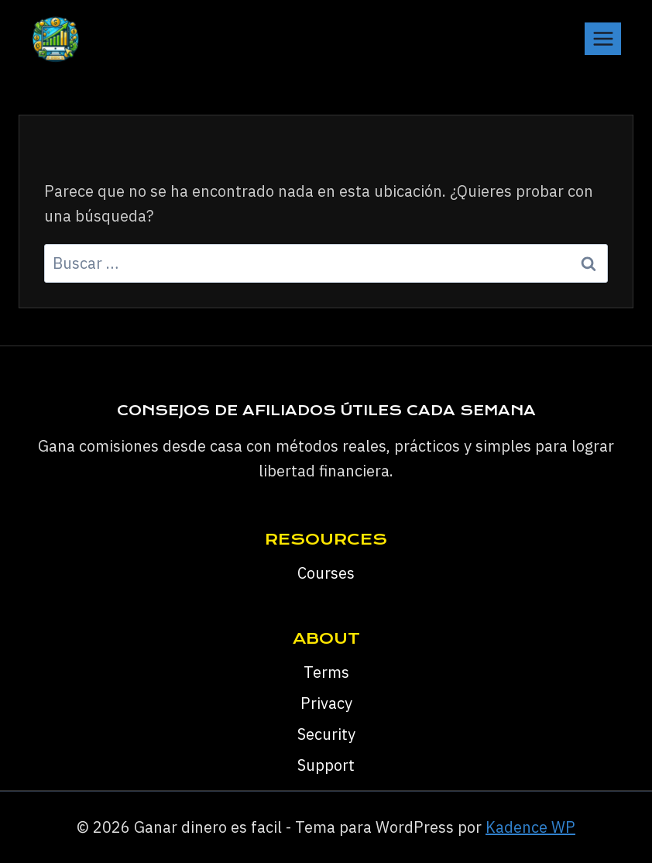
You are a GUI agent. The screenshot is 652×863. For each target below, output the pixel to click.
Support (326, 765)
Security (326, 734)
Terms (326, 672)
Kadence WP (530, 827)
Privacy (326, 703)
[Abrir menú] (603, 38)
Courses (326, 572)
